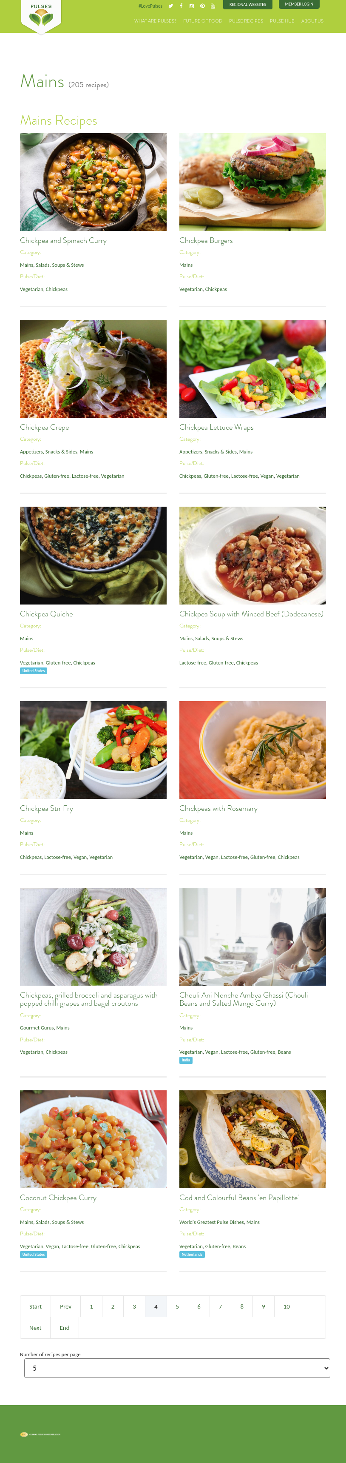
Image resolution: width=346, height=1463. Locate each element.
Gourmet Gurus (37, 1027)
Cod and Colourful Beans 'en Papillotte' (239, 1197)
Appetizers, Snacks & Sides (48, 451)
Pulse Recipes (246, 21)
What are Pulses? (155, 21)
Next (35, 1328)
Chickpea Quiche (46, 614)
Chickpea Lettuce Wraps (216, 427)
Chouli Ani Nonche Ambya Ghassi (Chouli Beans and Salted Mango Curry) (243, 999)
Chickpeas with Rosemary (218, 808)
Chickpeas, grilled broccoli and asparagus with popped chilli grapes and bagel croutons (89, 999)
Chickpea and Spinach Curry (63, 240)
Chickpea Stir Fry (46, 808)
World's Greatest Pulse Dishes (211, 1222)
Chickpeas (57, 289)
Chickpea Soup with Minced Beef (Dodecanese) (251, 614)
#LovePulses (150, 6)
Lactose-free (85, 476)
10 (287, 1306)
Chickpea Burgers (206, 240)
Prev (65, 1306)
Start (35, 1306)
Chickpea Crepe (44, 427)
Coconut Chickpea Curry (58, 1197)
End (64, 1328)
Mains (26, 265)
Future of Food (202, 21)
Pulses (41, 18)
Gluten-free (56, 476)
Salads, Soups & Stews (60, 265)
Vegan (267, 476)
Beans (284, 1052)
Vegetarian (31, 289)
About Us (312, 21)
